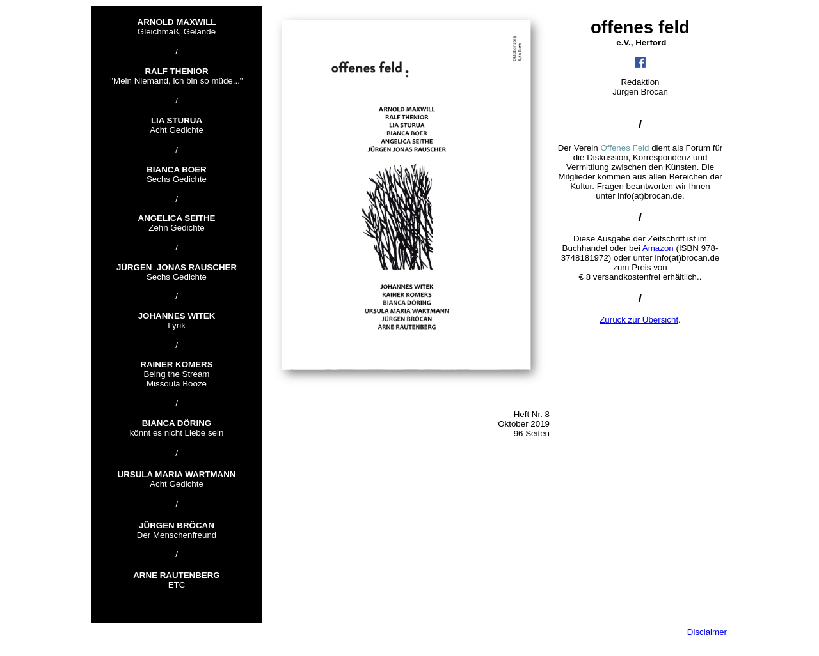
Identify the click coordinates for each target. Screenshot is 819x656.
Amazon (658, 248)
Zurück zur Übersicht (639, 319)
